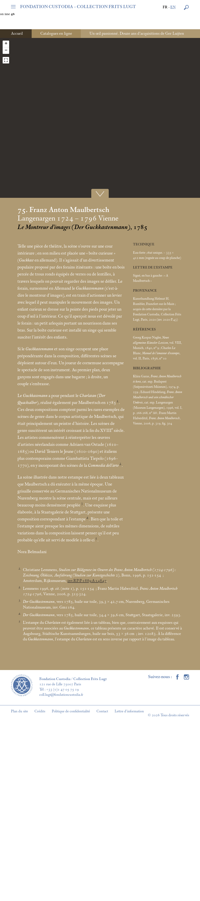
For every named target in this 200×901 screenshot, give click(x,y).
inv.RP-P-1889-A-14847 (86, 581)
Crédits (39, 711)
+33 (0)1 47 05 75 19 (62, 689)
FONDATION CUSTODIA (78, 6)
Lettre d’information (129, 711)
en (173, 7)
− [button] (6, 50)
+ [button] (6, 44)
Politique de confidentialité (71, 711)
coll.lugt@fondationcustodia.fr (61, 695)
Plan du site (19, 711)
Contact (102, 711)
